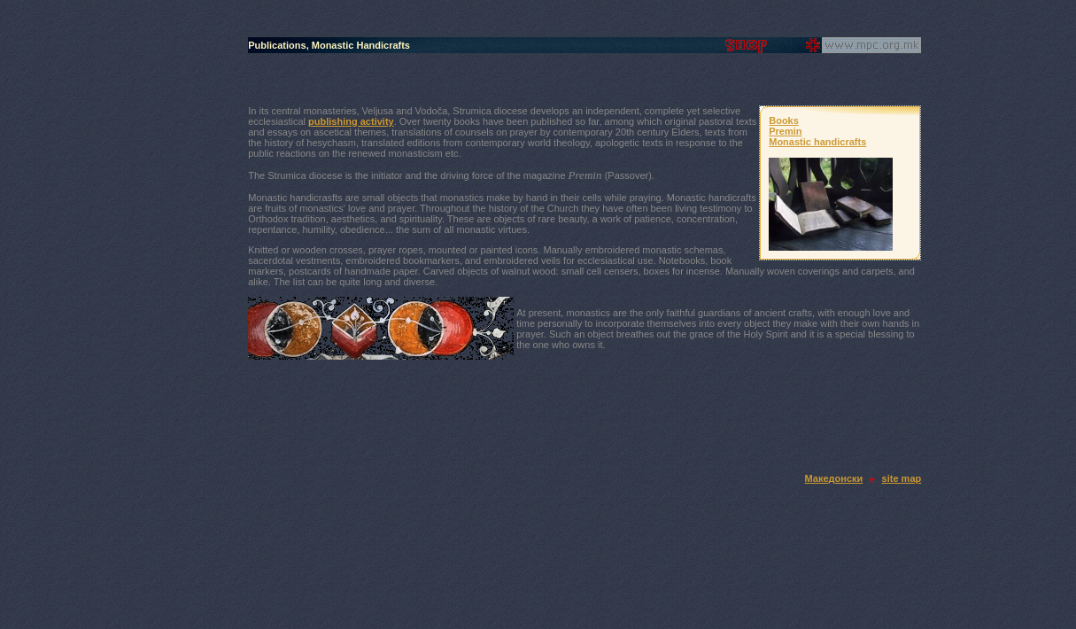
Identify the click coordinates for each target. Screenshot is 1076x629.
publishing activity (351, 121)
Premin (785, 131)
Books (784, 120)
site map (902, 478)
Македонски (834, 478)
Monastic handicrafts (817, 141)
